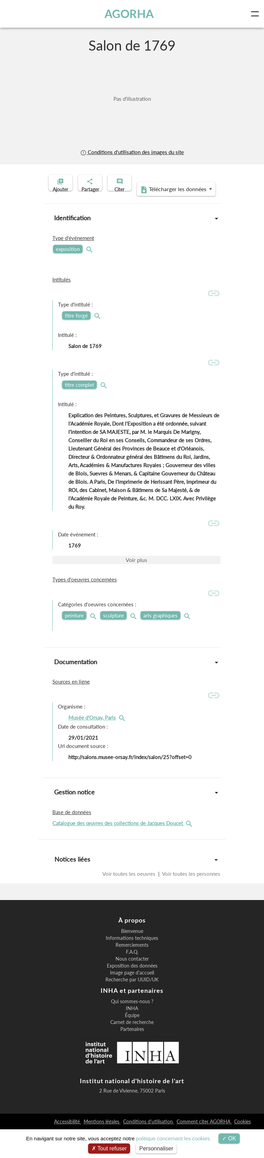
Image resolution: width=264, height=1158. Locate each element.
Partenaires (132, 1058)
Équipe (132, 1044)
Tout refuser (109, 1148)
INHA (132, 1037)
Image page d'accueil (132, 1001)
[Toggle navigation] (256, 14)
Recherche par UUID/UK (132, 1008)
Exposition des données (132, 994)
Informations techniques (132, 967)
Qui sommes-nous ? (132, 1030)
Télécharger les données (129, 218)
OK (229, 1138)
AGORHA (130, 13)
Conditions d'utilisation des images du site (132, 152)
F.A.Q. (132, 980)
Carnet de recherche (132, 1051)
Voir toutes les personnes (190, 902)
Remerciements (132, 974)
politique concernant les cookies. (173, 1138)
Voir (136, 588)
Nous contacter (132, 987)
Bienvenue (132, 960)
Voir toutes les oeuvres (129, 902)
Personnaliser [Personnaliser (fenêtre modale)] (156, 1148)
